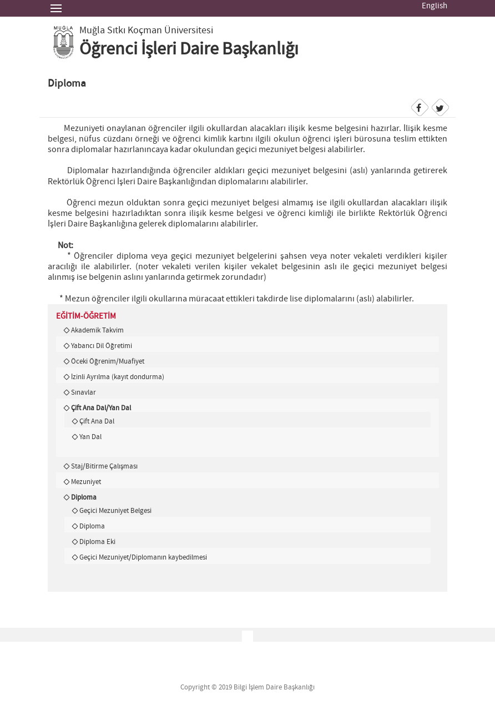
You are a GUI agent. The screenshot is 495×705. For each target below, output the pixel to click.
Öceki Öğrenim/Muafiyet (107, 361)
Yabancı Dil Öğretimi (101, 346)
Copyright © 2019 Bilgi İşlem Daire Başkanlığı (247, 687)
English (434, 6)
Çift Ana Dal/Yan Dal (101, 408)
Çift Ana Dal (96, 421)
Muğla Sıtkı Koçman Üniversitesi (146, 30)
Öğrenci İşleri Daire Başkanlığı (189, 49)
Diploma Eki (97, 542)
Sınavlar (83, 392)
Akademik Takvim (97, 330)
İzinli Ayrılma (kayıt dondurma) (117, 377)
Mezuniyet (86, 482)
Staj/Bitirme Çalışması (104, 466)
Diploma (84, 497)
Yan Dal (90, 437)
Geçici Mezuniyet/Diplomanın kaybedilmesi (143, 557)
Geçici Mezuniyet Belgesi (115, 511)
